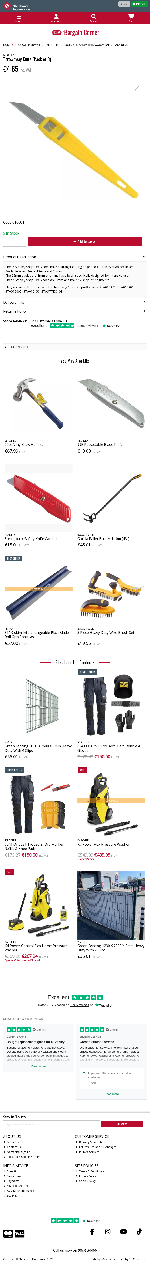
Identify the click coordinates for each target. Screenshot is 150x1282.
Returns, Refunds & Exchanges (96, 1147)
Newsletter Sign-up (17, 1152)
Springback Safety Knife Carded (31, 538)
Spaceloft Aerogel (16, 1186)
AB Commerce (138, 1259)
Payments (11, 1181)
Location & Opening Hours (22, 1157)
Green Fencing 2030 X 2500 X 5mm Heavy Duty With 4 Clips (38, 748)
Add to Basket (85, 241)
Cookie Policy (86, 1181)
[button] (137, 88)
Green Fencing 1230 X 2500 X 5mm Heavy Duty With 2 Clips (110, 947)
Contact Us (12, 1147)
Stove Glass (12, 1176)
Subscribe (122, 1124)
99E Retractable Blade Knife (100, 444)
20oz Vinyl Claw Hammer (25, 444)
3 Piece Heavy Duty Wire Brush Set (105, 632)
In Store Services (87, 1152)
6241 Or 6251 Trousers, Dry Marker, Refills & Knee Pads (35, 846)
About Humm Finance (19, 1191)
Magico (106, 1259)
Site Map (11, 1195)
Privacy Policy (86, 1176)
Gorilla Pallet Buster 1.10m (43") (103, 538)
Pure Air (10, 1171)
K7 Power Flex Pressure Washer (103, 844)
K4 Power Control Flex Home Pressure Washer (36, 947)
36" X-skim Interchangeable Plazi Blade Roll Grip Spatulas (37, 634)
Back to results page (20, 347)
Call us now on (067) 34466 (75, 1250)
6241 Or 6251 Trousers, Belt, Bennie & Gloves (109, 748)
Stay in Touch (14, 1117)
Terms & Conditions (90, 1171)
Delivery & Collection (90, 1142)
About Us (11, 1142)
